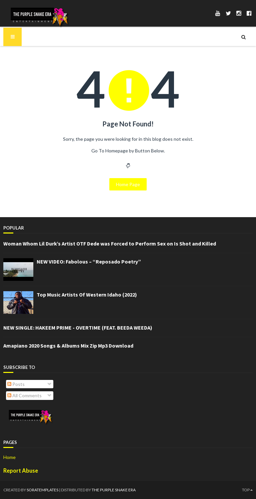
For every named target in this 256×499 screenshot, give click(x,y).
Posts (16, 384)
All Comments (24, 395)
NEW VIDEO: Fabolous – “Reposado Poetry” (89, 261)
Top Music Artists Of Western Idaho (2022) (87, 294)
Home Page (128, 184)
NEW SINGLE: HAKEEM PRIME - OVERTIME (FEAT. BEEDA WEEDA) (77, 327)
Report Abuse (20, 470)
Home (9, 457)
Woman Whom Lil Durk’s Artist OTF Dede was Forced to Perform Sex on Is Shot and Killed (109, 243)
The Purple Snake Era (114, 489)
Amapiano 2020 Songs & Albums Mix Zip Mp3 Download (68, 345)
